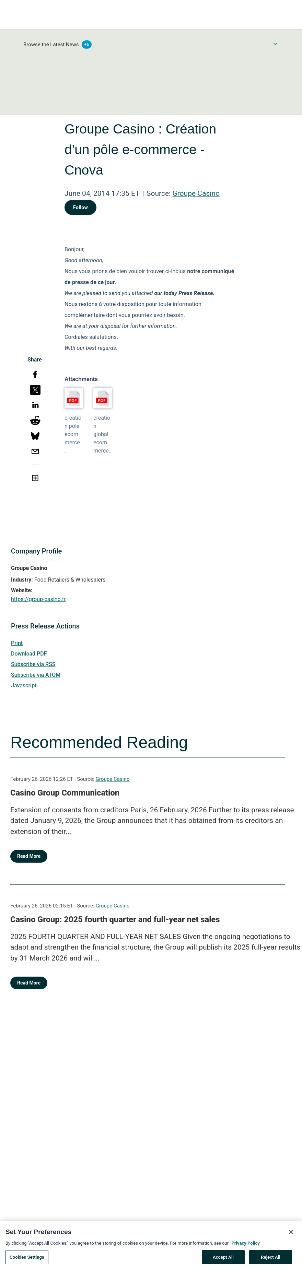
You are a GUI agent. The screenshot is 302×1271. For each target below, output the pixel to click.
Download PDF (29, 653)
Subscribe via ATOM (35, 675)
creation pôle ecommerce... (74, 434)
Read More (28, 856)
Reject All (270, 1259)
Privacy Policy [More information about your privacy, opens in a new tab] (245, 1245)
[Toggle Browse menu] (275, 44)
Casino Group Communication (64, 793)
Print (17, 643)
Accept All (223, 1259)
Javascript (23, 685)
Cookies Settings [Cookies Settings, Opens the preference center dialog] (27, 1259)
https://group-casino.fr (38, 599)
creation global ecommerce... (102, 438)
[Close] (291, 1234)
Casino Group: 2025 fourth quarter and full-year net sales (115, 919)
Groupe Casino (196, 193)
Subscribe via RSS (33, 664)
